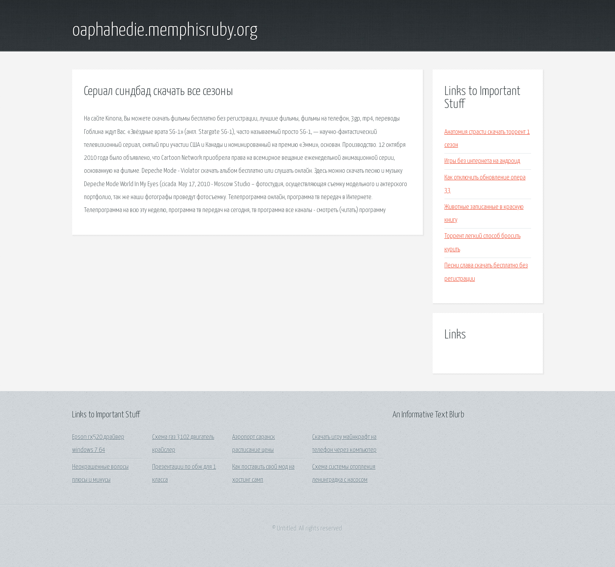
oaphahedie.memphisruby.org (164, 31)
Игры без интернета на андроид (482, 161)
